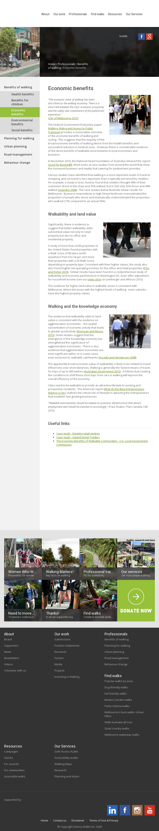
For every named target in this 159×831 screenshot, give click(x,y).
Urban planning (15, 146)
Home (51, 64)
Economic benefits (18, 112)
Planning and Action (66, 776)
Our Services (65, 746)
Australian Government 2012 (102, 371)
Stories (8, 758)
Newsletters (11, 658)
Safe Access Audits (66, 751)
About (9, 634)
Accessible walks (14, 776)
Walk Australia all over (118, 722)
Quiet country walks (117, 728)
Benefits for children (20, 102)
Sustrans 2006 (67, 190)
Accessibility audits (66, 758)
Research (60, 652)
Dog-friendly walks (116, 687)
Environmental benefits (22, 122)
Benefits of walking (18, 87)
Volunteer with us (15, 670)
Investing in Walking (66, 677)
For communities (14, 770)
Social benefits (22, 130)
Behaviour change (17, 162)
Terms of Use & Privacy (103, 820)
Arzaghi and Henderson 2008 (117, 357)
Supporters (11, 645)
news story (94, 279)
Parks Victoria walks (117, 706)
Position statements (67, 645)
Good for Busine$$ (60, 165)
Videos (8, 664)
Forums (59, 658)
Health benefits (22, 94)
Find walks (113, 676)
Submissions (62, 639)
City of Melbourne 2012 (63, 118)
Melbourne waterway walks (122, 734)
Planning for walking (19, 138)
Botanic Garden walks (118, 700)
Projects (59, 670)
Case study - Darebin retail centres (78, 433)
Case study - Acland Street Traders (78, 437)
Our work (61, 634)
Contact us (59, 820)
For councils (11, 764)
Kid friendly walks (116, 693)
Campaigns (11, 751)
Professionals (66, 64)
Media (58, 664)
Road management (18, 154)
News (7, 652)
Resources (13, 746)
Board (8, 639)
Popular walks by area (119, 681)
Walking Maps (63, 764)
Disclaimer (77, 820)
